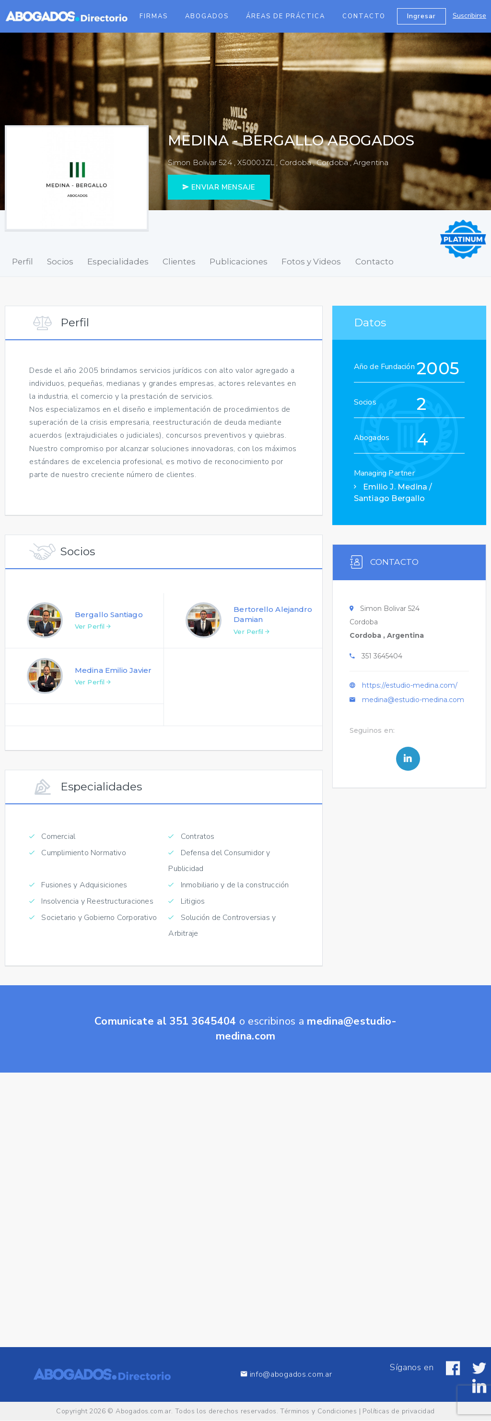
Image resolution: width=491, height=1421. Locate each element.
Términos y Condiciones (318, 1411)
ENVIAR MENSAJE (219, 187)
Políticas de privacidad (398, 1411)
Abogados (207, 16)
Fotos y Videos (291, 261)
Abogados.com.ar (143, 1411)
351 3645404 (382, 661)
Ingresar (421, 16)
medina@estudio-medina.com (413, 704)
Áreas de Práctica (285, 16)
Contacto (364, 16)
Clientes (166, 261)
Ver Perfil (93, 631)
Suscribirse (469, 15)
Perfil (20, 261)
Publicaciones (222, 261)
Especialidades (108, 261)
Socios (54, 261)
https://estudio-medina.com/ (409, 690)
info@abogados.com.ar (286, 1391)
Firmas (154, 16)
